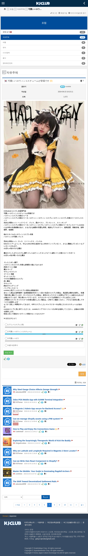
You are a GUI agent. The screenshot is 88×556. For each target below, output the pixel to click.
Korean (5, 516)
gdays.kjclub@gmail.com (45, 539)
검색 (45, 497)
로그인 (53, 13)
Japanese (12, 516)
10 (65, 505)
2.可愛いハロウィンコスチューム (18, 331)
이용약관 (41, 522)
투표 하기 (8, 353)
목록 (82, 374)
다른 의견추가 (11, 345)
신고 (83, 364)
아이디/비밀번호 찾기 (77, 13)
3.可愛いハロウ (12, 338)
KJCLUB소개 (30, 522)
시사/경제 (6, 53)
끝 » (82, 505)
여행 (4, 42)
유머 (4, 48)
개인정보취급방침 (53, 522)
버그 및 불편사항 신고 (72, 522)
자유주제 (21, 9)
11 (71, 505)
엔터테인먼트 (8, 63)
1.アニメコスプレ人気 (14, 324)
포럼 (12, 9)
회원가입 (62, 13)
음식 (4, 58)
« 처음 (17, 505)
